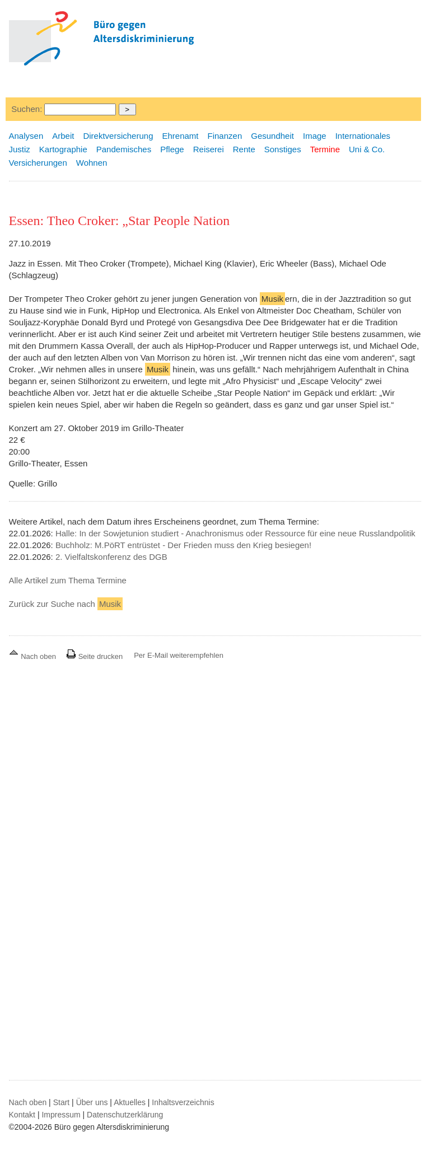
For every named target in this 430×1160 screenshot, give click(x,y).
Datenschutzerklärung (125, 1114)
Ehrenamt (180, 136)
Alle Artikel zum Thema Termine (68, 580)
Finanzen (225, 136)
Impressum (60, 1114)
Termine (325, 149)
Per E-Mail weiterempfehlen (178, 655)
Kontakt (22, 1114)
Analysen (26, 136)
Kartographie (63, 149)
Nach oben (33, 656)
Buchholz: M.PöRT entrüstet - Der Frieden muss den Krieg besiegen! (183, 545)
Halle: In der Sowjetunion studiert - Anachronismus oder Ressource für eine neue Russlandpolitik (235, 533)
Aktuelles (130, 1102)
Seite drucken (94, 656)
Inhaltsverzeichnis (183, 1102)
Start (61, 1102)
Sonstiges (282, 149)
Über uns (92, 1102)
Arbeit (63, 136)
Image (314, 136)
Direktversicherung (118, 136)
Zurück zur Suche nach (66, 603)
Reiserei (208, 149)
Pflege (172, 149)
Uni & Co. (367, 149)
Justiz (19, 149)
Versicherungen (38, 162)
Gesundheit (272, 136)
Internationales (362, 136)
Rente (244, 149)
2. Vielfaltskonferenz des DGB (111, 557)
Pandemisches (123, 149)
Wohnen (92, 162)
